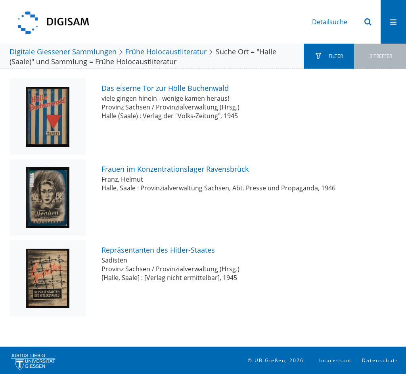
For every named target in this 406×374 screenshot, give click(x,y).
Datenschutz (380, 360)
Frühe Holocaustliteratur (166, 51)
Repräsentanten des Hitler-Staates (158, 249)
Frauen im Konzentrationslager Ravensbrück (175, 168)
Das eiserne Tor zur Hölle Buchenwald (165, 87)
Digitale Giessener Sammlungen (63, 51)
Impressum (335, 360)
